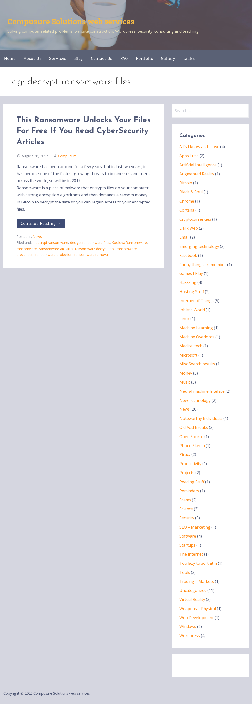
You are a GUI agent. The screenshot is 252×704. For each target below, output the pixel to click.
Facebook (188, 255)
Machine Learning (196, 327)
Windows (187, 626)
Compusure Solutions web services (70, 21)
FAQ (124, 58)
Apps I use (189, 155)
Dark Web (188, 228)
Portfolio (144, 58)
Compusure (67, 156)
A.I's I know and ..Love (199, 146)
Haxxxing (187, 282)
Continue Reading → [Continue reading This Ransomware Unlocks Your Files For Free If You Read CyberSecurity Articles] (41, 223)
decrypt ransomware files (90, 242)
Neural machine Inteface (202, 391)
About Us (32, 58)
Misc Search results (197, 364)
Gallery (168, 58)
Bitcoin (185, 183)
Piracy (184, 454)
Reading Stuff (191, 482)
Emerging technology (199, 246)
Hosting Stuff (191, 291)
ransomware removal (91, 254)
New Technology (195, 400)
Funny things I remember (202, 264)
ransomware (27, 248)
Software (187, 536)
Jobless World (192, 310)
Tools (184, 572)
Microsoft (188, 355)
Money (185, 373)
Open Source (191, 436)
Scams (185, 499)
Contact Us (101, 58)
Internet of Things (196, 300)
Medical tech (190, 346)
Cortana (186, 210)
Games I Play (191, 273)
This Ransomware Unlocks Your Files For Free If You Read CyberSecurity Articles (84, 131)
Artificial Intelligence (198, 165)
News (37, 236)
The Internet (191, 554)
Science (186, 509)
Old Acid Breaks (193, 427)
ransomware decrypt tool (95, 248)
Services (57, 58)
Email (184, 237)
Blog (78, 58)
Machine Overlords (196, 337)
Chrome (186, 201)
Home (10, 58)
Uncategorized (192, 590)
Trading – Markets (196, 581)
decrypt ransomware (52, 242)
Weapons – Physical (197, 608)
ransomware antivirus (56, 248)
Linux (184, 318)
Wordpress (189, 635)
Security (186, 518)
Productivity (190, 463)
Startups (187, 545)
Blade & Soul (191, 192)
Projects (186, 472)
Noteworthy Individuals (200, 418)
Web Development (196, 617)
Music (184, 382)
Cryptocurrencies (195, 219)
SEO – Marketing (194, 527)
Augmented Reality (196, 174)
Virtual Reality (192, 599)
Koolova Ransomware (129, 242)
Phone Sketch (192, 445)
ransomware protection (53, 254)
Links (189, 58)
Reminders (189, 491)
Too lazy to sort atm (198, 563)
